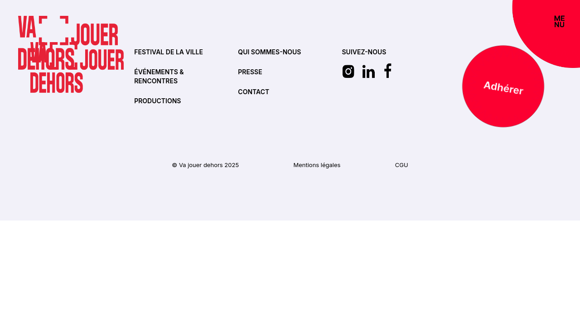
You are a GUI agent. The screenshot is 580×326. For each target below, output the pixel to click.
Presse (250, 72)
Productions (157, 101)
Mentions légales (316, 164)
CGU (401, 164)
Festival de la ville (168, 52)
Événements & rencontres (159, 76)
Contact (253, 92)
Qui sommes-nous (269, 52)
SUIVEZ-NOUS (364, 52)
